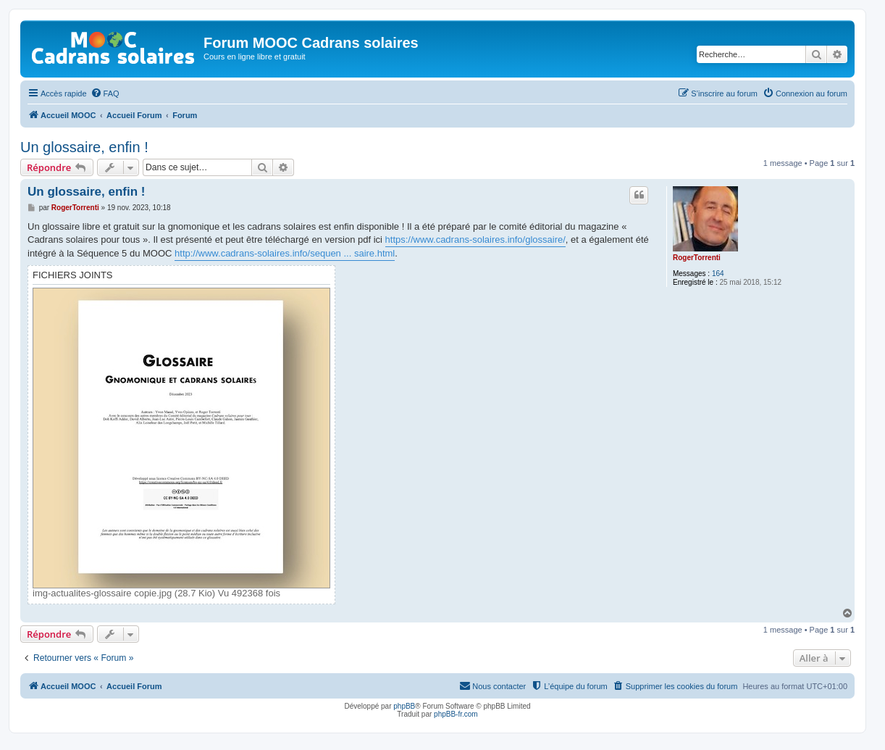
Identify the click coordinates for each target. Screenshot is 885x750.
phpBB (404, 706)
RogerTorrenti (697, 258)
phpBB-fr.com (456, 714)
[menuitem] (105, 93)
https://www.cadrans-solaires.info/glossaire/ (475, 239)
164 (718, 274)
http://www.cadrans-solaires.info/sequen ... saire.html (285, 253)
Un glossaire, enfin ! (84, 147)
